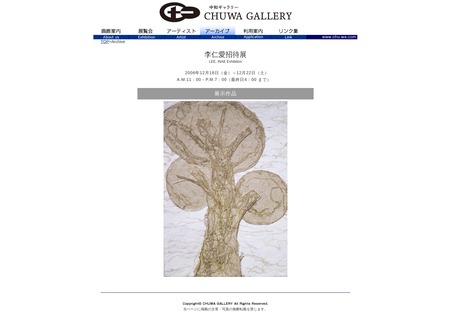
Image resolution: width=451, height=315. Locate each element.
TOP (105, 41)
